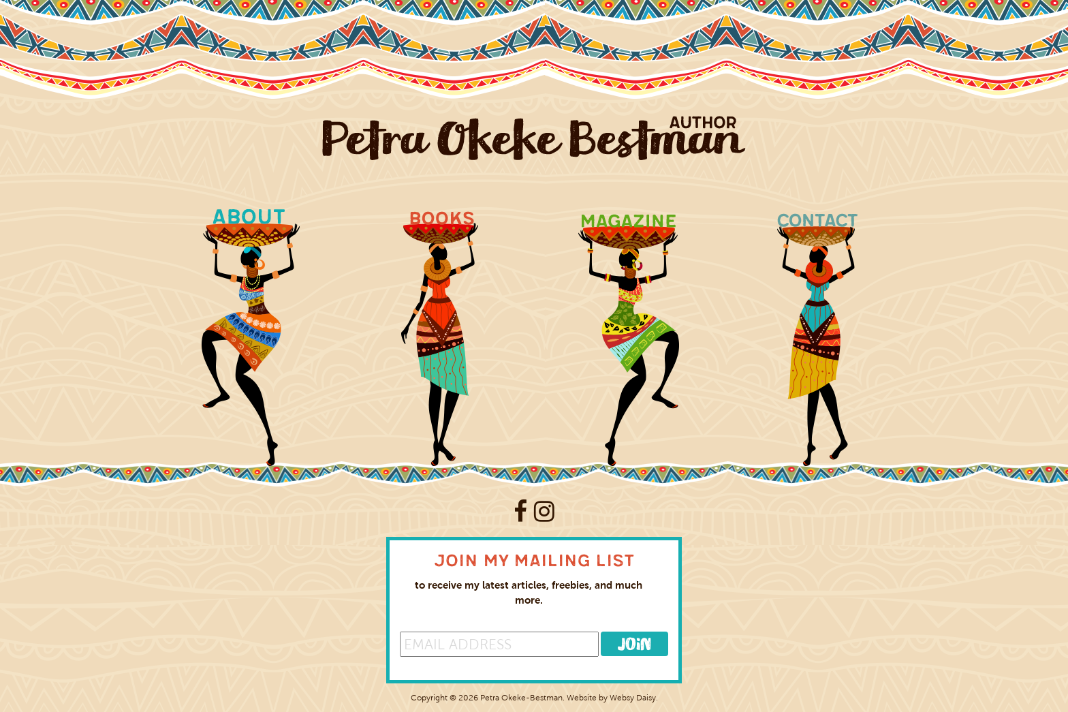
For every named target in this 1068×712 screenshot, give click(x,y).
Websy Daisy (633, 697)
